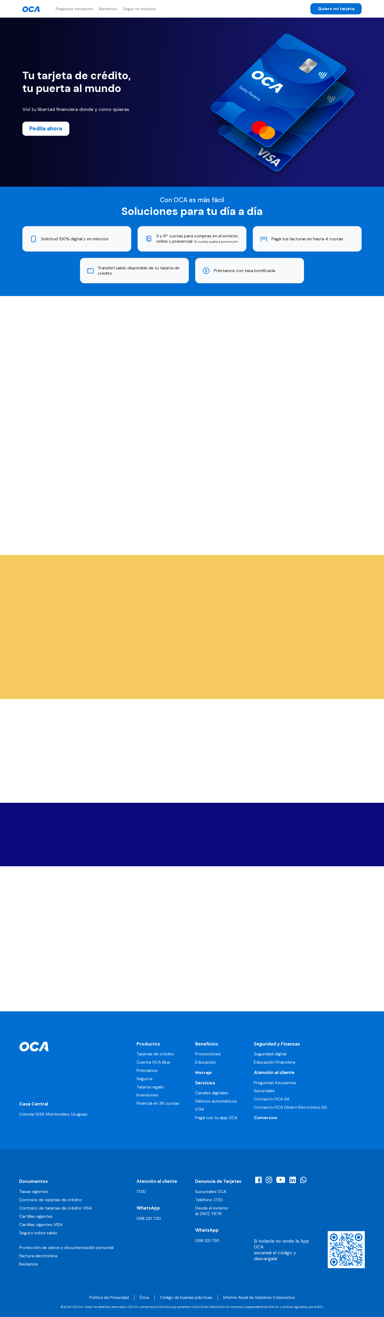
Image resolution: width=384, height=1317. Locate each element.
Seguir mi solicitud (139, 8)
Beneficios (108, 8)
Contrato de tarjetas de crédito (50, 1200)
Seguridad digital (270, 1054)
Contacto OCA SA (272, 1099)
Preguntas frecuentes (74, 8)
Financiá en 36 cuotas (158, 1103)
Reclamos (28, 1264)
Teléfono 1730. (209, 1200)
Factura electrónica (38, 1256)
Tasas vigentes (33, 1191)
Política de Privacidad (109, 1297)
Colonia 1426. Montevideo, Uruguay (53, 1114)
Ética (144, 1297)
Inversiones (147, 1095)
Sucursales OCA (210, 1191)
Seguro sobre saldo (38, 1233)
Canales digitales (211, 1093)
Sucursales (264, 1091)
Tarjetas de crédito (155, 1054)
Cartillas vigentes (36, 1216)
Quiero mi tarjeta (336, 8)
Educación (205, 1062)
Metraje (203, 1073)
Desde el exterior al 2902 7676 (212, 1210)
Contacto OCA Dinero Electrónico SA (290, 1107)
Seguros (145, 1078)
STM (199, 1109)
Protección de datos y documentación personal (66, 1247)
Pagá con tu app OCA (216, 1117)
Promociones (208, 1054)
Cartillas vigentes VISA (41, 1224)
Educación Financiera (274, 1062)
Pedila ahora (45, 128)
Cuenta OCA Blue (153, 1062)
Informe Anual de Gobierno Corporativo (259, 1297)
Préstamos (147, 1070)
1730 (141, 1191)
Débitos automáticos (216, 1101)
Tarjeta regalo (150, 1087)
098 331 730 (149, 1218)
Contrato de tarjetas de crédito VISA (55, 1208)
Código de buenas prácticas (186, 1297)
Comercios (265, 1117)
